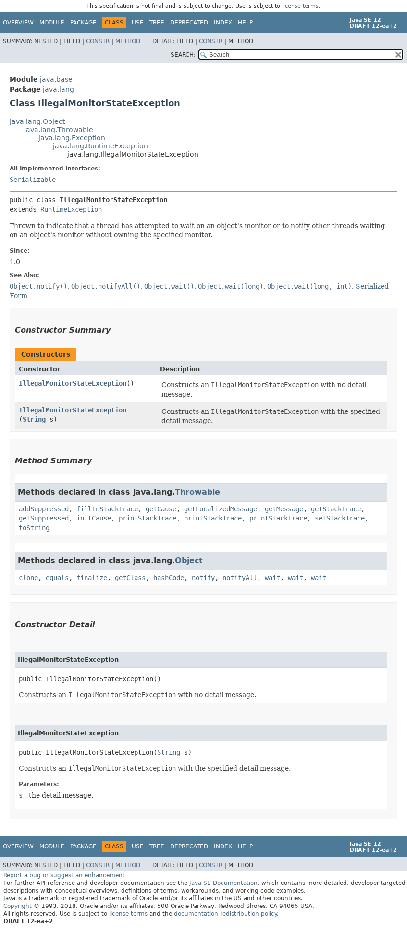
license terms (300, 6)
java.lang (58, 89)
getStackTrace (336, 509)
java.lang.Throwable (58, 129)
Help (245, 22)
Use (138, 22)
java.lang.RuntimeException (100, 146)
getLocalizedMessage (220, 509)
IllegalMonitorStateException (72, 383)
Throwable (197, 491)
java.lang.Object (37, 121)
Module (51, 22)
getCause (161, 509)
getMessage (284, 509)
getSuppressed (44, 518)
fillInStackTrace (107, 509)
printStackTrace (147, 518)
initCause (93, 518)
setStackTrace (340, 518)
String (34, 419)
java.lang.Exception (71, 138)
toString (34, 528)
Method (127, 41)
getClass (130, 577)
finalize (91, 577)
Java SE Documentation (223, 883)
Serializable (33, 179)
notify (203, 577)
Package (83, 22)
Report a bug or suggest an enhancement (64, 875)
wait (272, 577)
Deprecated (189, 22)
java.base (56, 79)
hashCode (168, 577)
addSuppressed (44, 509)
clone (28, 577)
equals (57, 577)
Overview (18, 22)
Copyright (17, 906)
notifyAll (239, 577)
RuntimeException (71, 209)
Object (189, 560)
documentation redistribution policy (225, 913)
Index (223, 22)
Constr (98, 41)
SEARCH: (183, 54)
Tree (156, 22)
